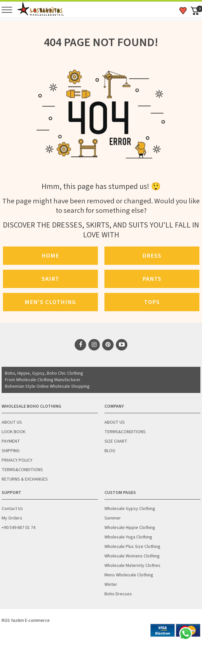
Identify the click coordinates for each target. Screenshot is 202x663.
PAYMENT (11, 441)
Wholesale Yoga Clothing (128, 537)
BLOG (109, 451)
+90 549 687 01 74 (18, 527)
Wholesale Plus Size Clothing (132, 546)
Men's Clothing (50, 302)
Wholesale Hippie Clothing (129, 527)
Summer (112, 518)
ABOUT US (12, 422)
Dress (151, 255)
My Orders (12, 518)
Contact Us (12, 508)
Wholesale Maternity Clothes (132, 565)
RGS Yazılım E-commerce (26, 620)
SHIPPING (11, 451)
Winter (110, 584)
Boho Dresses (118, 594)
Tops (152, 302)
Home (50, 255)
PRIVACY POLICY (17, 460)
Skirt (50, 279)
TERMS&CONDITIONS (22, 470)
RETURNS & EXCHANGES (25, 479)
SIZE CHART (115, 441)
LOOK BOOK (14, 432)
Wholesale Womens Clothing (132, 556)
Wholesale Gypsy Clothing (129, 508)
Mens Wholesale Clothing (128, 575)
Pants (151, 279)
